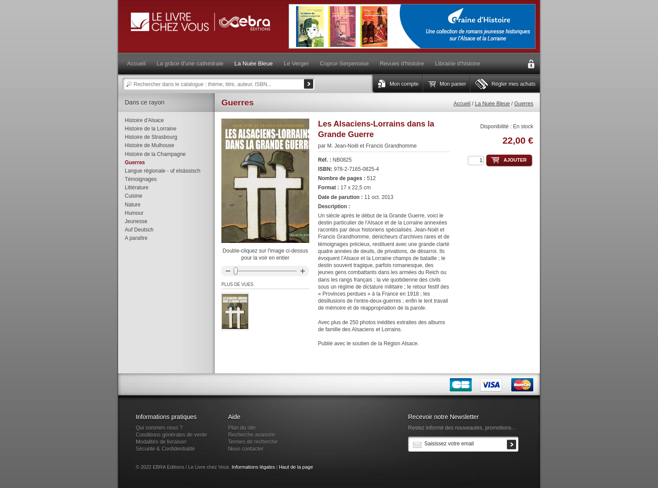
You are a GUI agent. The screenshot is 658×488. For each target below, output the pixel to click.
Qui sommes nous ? (159, 428)
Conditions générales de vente (171, 435)
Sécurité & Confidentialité (165, 449)
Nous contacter (246, 449)
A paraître (136, 238)
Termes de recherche (253, 442)
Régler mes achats (513, 84)
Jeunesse (136, 221)
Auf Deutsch (139, 230)
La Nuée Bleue (492, 104)
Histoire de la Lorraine (150, 129)
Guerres (523, 104)
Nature (133, 205)
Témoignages (141, 179)
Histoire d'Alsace (144, 120)
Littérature (136, 187)
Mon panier (453, 84)
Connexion (531, 64)
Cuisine (133, 196)
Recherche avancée (251, 435)
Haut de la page (296, 467)
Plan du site (242, 428)
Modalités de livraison (161, 442)
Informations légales (253, 467)
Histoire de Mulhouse (149, 145)
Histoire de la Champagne (155, 154)
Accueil (462, 104)
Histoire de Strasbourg (151, 137)
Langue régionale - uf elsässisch (162, 171)
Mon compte (404, 84)
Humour (134, 213)
